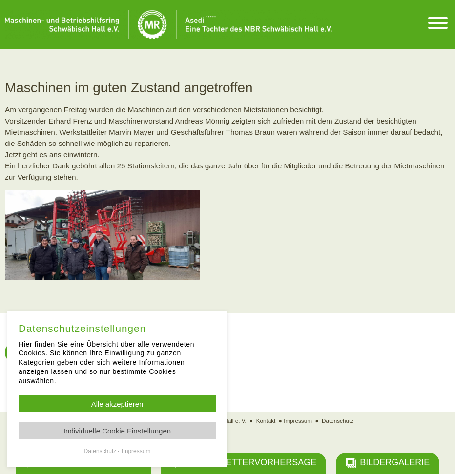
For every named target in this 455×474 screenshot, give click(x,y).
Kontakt (266, 420)
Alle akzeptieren (117, 404)
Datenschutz (337, 420)
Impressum (298, 420)
